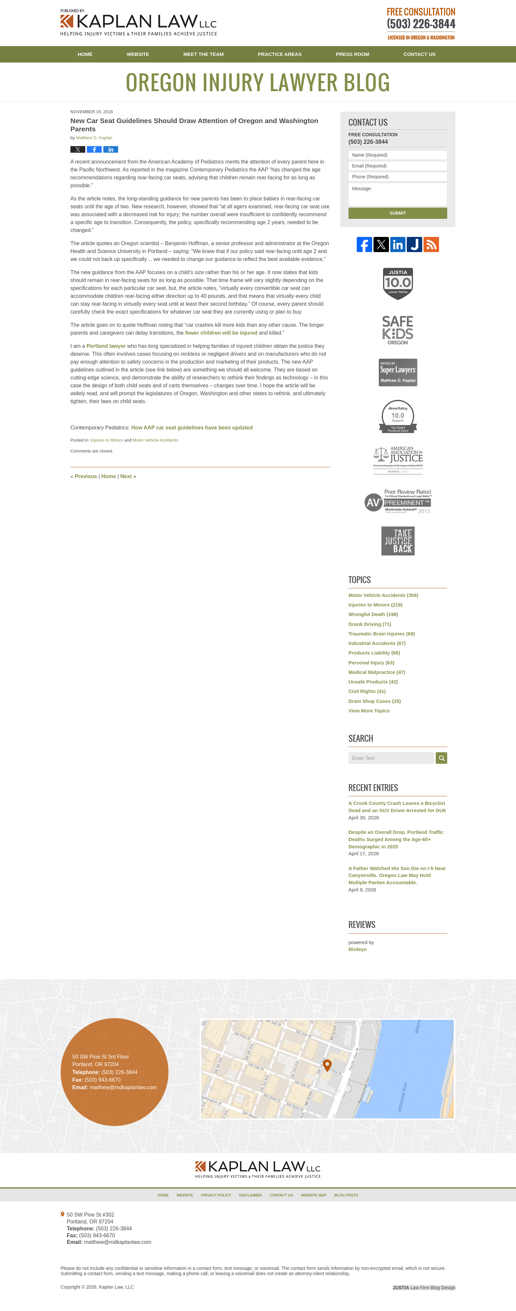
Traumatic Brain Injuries (381, 633)
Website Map (314, 1195)
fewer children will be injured (221, 333)
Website (138, 54)
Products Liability (374, 653)
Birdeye (357, 949)
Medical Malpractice (376, 672)
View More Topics (369, 710)
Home (85, 54)
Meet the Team (203, 54)
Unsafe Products (373, 681)
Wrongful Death (373, 614)
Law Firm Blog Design (424, 1287)
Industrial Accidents (377, 643)
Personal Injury (371, 662)
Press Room (353, 54)
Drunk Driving (369, 624)
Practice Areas (280, 54)
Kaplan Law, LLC (116, 1287)
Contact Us (419, 54)
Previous (83, 476)
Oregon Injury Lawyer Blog (139, 22)
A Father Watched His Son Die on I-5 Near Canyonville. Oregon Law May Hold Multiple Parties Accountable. (397, 875)
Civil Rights (367, 691)
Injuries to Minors (106, 440)
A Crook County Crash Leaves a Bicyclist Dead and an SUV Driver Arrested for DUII (397, 806)
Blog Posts (346, 1195)
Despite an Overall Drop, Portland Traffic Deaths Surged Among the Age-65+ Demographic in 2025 (395, 839)
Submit (398, 213)
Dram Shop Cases (374, 701)
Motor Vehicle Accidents (155, 440)
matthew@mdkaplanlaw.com (117, 1242)
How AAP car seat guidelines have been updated (192, 427)
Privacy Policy (216, 1195)
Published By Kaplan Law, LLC (421, 23)
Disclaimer (250, 1195)
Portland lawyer (106, 346)
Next (128, 476)
